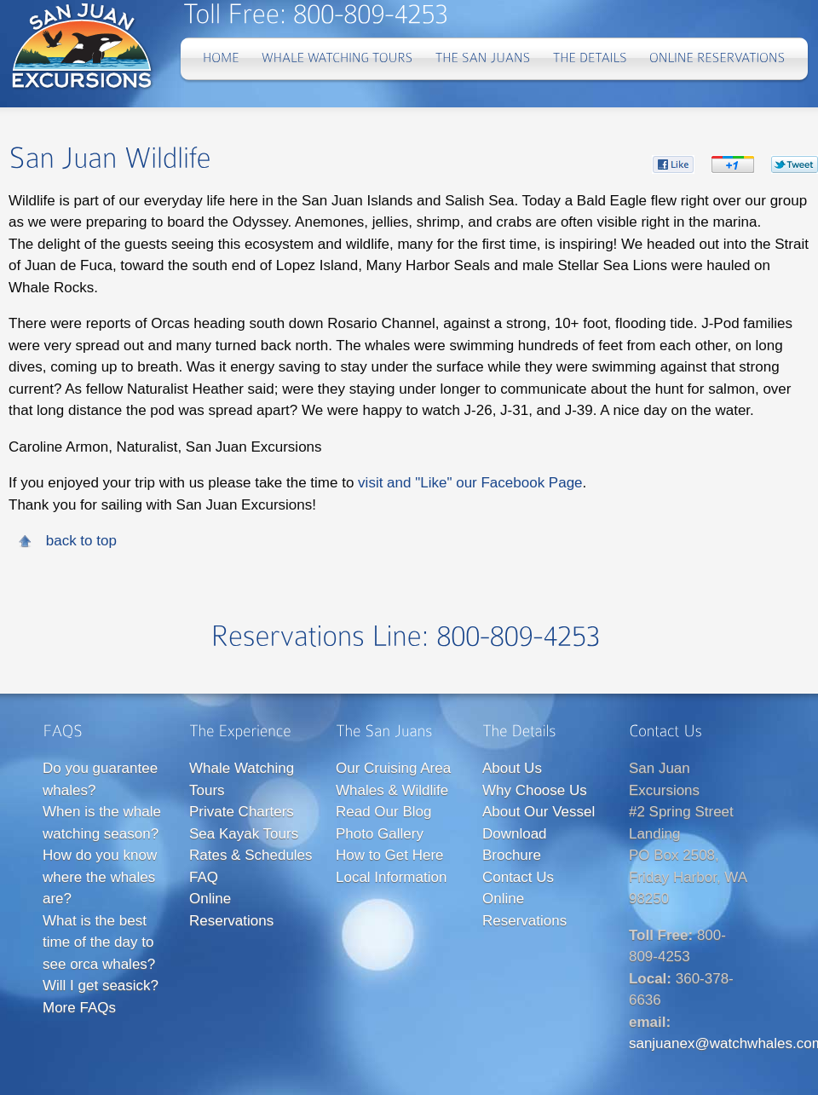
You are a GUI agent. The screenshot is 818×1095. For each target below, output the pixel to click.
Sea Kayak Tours (243, 834)
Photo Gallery (379, 834)
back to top (81, 541)
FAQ (203, 877)
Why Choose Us (534, 790)
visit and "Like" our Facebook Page (470, 483)
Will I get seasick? (100, 985)
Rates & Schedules (251, 855)
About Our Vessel (538, 812)
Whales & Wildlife (392, 790)
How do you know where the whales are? (100, 877)
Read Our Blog (383, 812)
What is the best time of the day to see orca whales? (99, 942)
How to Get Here (390, 855)
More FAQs (79, 1008)
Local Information (391, 877)
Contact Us (518, 877)
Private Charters (241, 812)
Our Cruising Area (393, 768)
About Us (512, 768)
